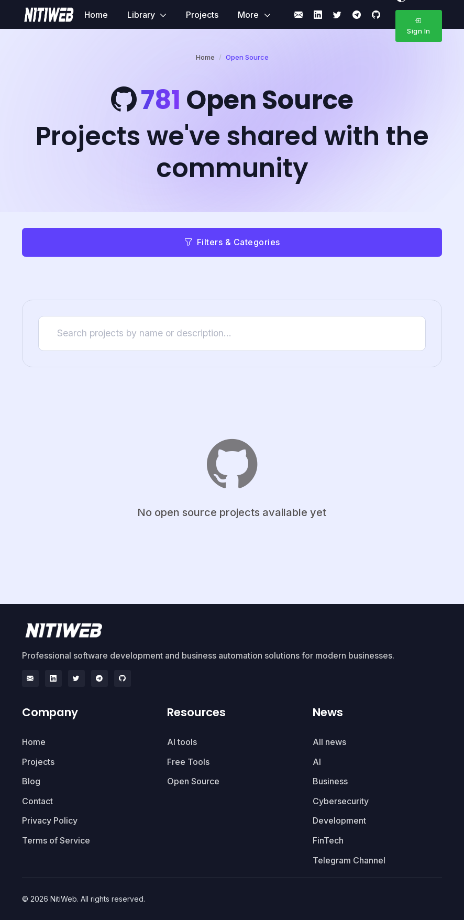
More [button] (249, 14)
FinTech (328, 840)
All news (329, 742)
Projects (202, 14)
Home (96, 14)
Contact (37, 801)
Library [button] (142, 14)
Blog (31, 781)
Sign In (418, 25)
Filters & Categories (232, 242)
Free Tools (188, 762)
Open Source (193, 781)
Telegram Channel (349, 860)
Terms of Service (56, 840)
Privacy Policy (50, 820)
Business (330, 781)
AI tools (182, 742)
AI (317, 762)
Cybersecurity (341, 801)
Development (339, 820)
